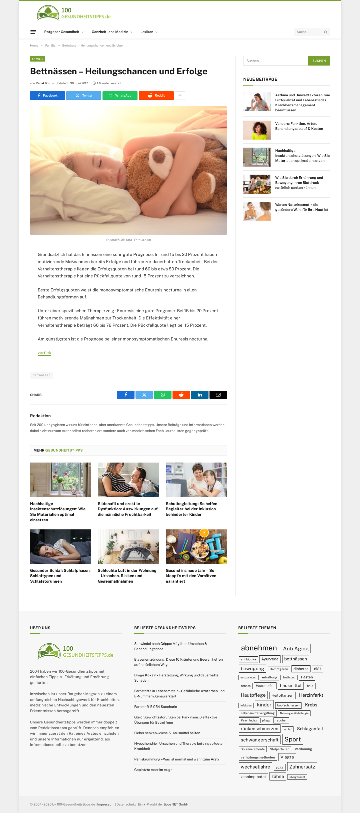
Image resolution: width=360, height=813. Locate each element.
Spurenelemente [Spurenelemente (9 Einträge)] (253, 749)
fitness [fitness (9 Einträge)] (245, 686)
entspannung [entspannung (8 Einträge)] (248, 677)
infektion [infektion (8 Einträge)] (246, 705)
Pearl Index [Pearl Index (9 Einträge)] (249, 720)
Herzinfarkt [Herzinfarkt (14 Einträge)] (311, 695)
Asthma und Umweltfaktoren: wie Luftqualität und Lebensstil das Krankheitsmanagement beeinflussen (302, 102)
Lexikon (146, 32)
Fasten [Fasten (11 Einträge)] (307, 677)
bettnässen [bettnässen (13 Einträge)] (295, 658)
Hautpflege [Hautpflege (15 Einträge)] (253, 695)
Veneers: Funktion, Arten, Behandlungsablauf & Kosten (299, 126)
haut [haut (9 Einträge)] (310, 686)
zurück (44, 352)
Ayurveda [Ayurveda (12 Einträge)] (269, 659)
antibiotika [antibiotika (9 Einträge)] (248, 659)
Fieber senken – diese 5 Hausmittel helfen (167, 733)
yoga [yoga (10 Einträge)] (280, 767)
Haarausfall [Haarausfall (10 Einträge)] (265, 686)
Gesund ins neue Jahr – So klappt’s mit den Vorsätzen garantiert (191, 576)
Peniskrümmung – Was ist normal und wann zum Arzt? (176, 759)
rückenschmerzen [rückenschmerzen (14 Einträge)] (259, 728)
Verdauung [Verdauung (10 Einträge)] (303, 749)
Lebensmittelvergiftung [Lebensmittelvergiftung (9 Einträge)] (258, 713)
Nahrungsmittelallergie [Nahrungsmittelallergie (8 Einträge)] (294, 713)
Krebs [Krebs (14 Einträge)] (311, 704)
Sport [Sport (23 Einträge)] (292, 739)
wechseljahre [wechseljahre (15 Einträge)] (255, 766)
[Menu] (33, 32)
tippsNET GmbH (176, 804)
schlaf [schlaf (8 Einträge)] (288, 729)
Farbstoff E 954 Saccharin (155, 707)
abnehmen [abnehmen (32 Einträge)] (259, 647)
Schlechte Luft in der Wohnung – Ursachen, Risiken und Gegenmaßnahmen (127, 576)
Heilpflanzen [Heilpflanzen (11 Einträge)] (283, 695)
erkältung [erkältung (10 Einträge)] (269, 677)
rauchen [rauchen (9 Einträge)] (281, 720)
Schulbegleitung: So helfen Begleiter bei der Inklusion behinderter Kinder (191, 509)
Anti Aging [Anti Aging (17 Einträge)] (296, 648)
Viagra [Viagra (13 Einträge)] (287, 756)
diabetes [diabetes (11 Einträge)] (301, 669)
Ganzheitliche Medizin (110, 32)
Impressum (105, 804)
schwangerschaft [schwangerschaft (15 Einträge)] (259, 739)
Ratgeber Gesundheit (62, 32)
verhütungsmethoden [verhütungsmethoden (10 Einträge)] (258, 757)
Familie (37, 58)
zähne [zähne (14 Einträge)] (278, 776)
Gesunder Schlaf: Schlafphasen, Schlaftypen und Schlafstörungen (60, 576)
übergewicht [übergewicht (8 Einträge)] (297, 776)
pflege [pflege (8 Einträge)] (266, 720)
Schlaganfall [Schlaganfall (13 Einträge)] (310, 728)
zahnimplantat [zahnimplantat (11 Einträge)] (253, 776)
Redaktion (43, 83)
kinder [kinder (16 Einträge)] (264, 704)
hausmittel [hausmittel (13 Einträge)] (291, 685)
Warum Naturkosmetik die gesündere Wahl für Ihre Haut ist (301, 207)
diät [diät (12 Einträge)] (317, 668)
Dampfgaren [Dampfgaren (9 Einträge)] (279, 669)
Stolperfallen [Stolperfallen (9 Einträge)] (279, 749)
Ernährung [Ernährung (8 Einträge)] (289, 677)
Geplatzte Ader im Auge (153, 770)
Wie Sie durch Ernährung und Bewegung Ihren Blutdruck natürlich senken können (299, 183)
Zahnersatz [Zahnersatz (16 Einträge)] (302, 766)
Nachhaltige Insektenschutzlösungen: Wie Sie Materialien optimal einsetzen (58, 511)
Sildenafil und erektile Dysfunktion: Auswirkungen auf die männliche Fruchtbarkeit (128, 509)
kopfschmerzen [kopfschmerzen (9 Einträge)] (288, 705)
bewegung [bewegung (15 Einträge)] (252, 668)
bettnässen (41, 375)
